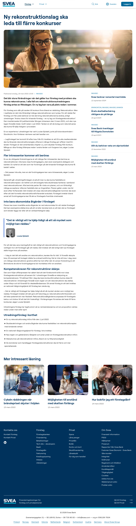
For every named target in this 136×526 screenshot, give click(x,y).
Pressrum (105, 444)
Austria (88, 522)
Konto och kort (75, 447)
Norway (25, 522)
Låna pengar (74, 437)
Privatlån (72, 441)
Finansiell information (111, 434)
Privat (72, 430)
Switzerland (78, 522)
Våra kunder (107, 453)
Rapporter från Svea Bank (112, 447)
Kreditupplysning (43, 456)
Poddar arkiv (107, 485)
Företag (40, 430)
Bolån (71, 444)
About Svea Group (112, 522)
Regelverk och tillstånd (111, 463)
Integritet (105, 456)
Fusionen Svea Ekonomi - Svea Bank (116, 450)
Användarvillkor (108, 466)
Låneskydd (73, 453)
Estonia (45, 522)
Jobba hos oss (107, 479)
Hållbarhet (106, 441)
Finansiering (41, 437)
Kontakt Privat (10, 437)
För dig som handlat (77, 456)
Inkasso (39, 460)
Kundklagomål (108, 469)
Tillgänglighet (107, 472)
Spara (71, 434)
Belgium (66, 522)
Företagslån (41, 450)
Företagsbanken (43, 434)
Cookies (105, 475)
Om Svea (106, 430)
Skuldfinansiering (76, 450)
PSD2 (104, 437)
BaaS (38, 447)
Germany (98, 522)
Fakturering (41, 453)
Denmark (35, 522)
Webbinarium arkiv (109, 482)
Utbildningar (41, 463)
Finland (17, 522)
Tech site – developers (45, 444)
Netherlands (56, 522)
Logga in (127, 4)
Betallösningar (42, 441)
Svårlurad (106, 460)
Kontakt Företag (10, 434)
